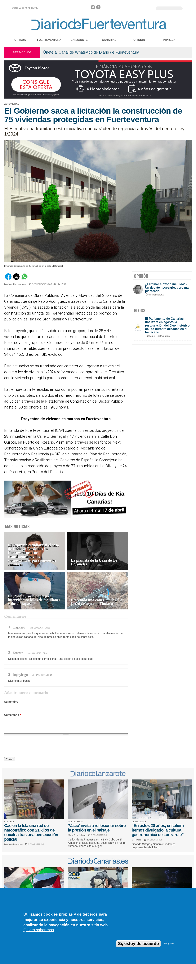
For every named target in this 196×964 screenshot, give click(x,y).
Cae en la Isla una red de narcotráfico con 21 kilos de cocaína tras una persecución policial (31, 832)
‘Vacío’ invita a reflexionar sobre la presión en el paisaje (97, 827)
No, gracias (169, 943)
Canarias (109, 39)
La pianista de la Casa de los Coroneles (94, 562)
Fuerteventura (49, 39)
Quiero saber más (38, 930)
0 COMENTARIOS (36, 844)
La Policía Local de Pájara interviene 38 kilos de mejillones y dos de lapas (34, 600)
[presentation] (33, 746)
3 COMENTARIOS (40, 284)
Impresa (169, 39)
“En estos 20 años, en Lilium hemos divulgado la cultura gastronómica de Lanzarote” (158, 830)
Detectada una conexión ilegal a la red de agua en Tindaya (96, 602)
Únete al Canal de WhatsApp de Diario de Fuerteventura (91, 52)
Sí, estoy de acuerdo (138, 943)
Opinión (139, 39)
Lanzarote (79, 39)
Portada (19, 39)
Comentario (12, 714)
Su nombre (11, 701)
